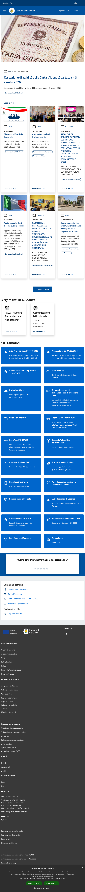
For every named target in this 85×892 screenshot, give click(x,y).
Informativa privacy (8, 862)
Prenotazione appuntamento (12, 831)
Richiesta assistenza (9, 843)
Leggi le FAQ (6, 839)
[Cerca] (80, 10)
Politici (3, 666)
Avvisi (10, 71)
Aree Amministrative (9, 653)
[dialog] (42, 878)
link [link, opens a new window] (64, 879)
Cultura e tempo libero (9, 689)
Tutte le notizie (42, 289)
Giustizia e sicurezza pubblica (12, 728)
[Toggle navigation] (4, 10)
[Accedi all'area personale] (75, 3)
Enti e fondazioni (7, 662)
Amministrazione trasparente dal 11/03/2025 (18, 858)
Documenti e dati (7, 674)
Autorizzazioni (6, 744)
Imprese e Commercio (9, 697)
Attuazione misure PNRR (10, 751)
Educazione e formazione (10, 724)
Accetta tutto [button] (34, 883)
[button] (42, 888)
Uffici (3, 657)
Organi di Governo (8, 649)
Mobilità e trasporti (8, 712)
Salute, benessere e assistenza (12, 740)
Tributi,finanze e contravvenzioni (13, 732)
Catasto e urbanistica (9, 705)
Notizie (37, 127)
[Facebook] (67, 10)
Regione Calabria (9, 3)
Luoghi (3, 782)
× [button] (82, 868)
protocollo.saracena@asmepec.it (17, 808)
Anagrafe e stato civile (9, 685)
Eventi (3, 786)
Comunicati (67, 127)
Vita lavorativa (6, 693)
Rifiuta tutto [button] (51, 883)
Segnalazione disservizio (10, 835)
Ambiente (5, 736)
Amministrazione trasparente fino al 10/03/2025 (20, 854)
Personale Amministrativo (11, 670)
